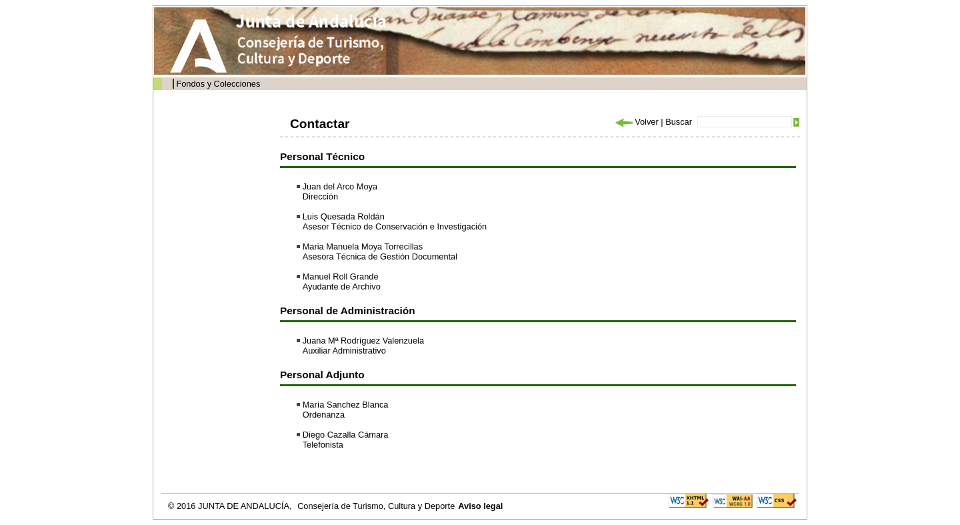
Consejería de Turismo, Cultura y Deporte (376, 506)
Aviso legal (480, 506)
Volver (636, 122)
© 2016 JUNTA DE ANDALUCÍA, (231, 506)
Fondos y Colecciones (218, 84)
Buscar (678, 122)
